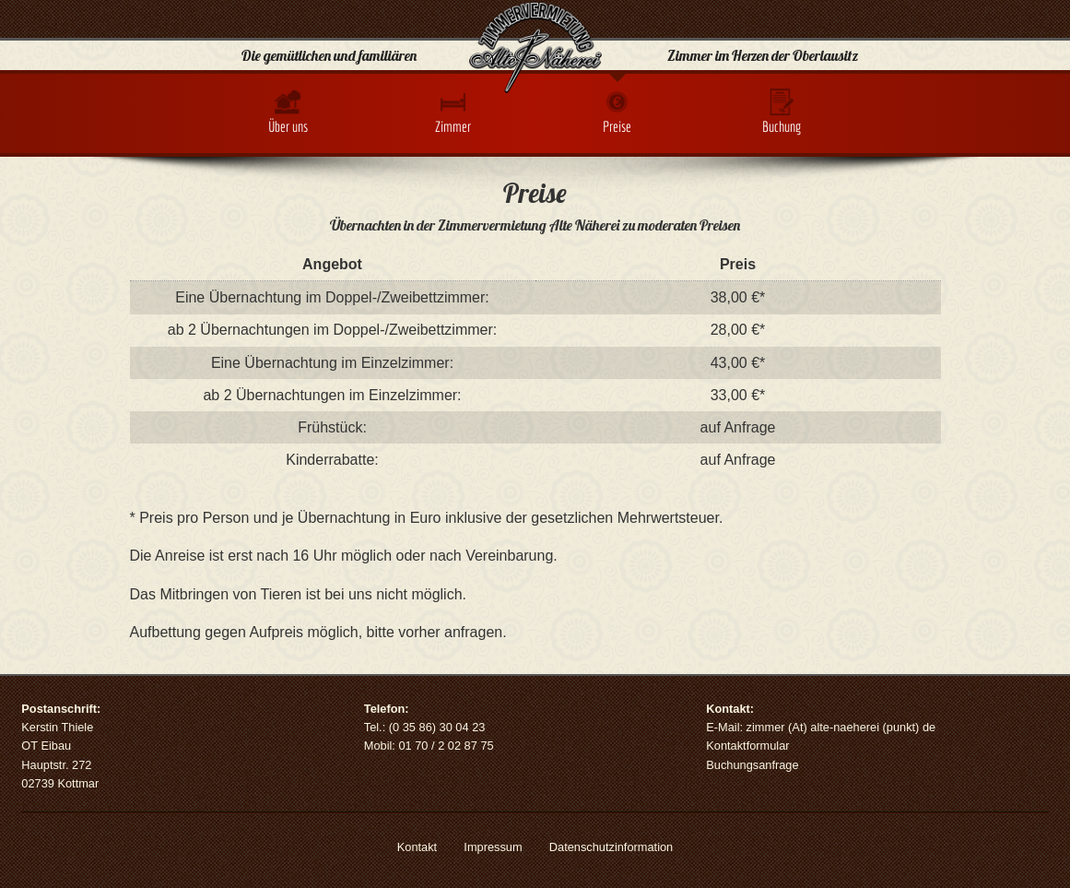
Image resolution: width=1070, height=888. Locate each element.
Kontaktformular (747, 745)
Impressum (493, 847)
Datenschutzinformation (611, 847)
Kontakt (417, 847)
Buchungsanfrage (752, 765)
